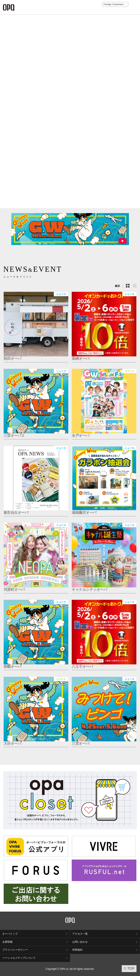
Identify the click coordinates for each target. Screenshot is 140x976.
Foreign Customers (114, 4)
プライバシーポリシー (15, 949)
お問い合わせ (80, 941)
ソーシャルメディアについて (19, 957)
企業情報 (7, 941)
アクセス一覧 (80, 933)
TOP (130, 968)
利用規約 (77, 949)
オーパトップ (10, 933)
